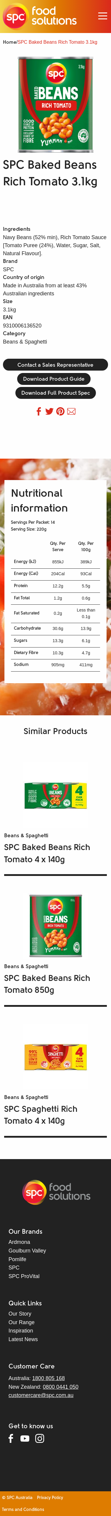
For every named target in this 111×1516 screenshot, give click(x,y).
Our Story (20, 1313)
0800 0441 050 (60, 1387)
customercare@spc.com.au (41, 1395)
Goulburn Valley (27, 1250)
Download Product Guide (54, 379)
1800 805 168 (48, 1378)
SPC (14, 1267)
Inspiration (21, 1330)
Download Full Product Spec (55, 393)
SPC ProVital (24, 1276)
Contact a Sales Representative (55, 365)
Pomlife (17, 1259)
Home (9, 42)
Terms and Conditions (23, 1510)
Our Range (22, 1322)
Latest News (23, 1339)
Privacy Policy (50, 1498)
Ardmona (19, 1242)
